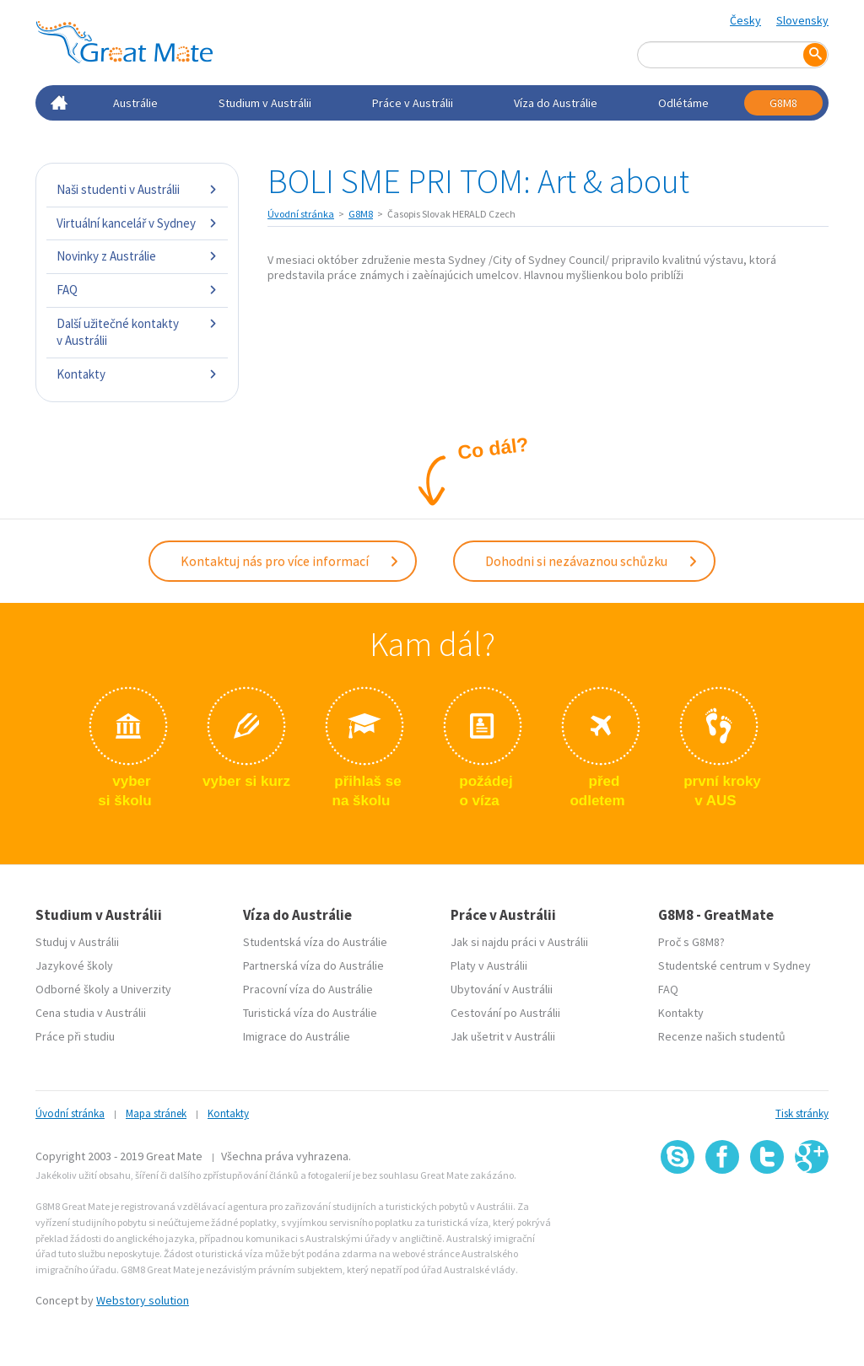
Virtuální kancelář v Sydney (137, 223)
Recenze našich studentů (722, 1036)
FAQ (137, 290)
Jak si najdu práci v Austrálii (519, 941)
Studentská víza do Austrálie (315, 941)
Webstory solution (142, 1300)
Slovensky (802, 20)
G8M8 (783, 102)
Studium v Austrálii (265, 102)
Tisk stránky (802, 1113)
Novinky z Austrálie (137, 256)
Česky (745, 20)
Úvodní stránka (300, 213)
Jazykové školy (74, 965)
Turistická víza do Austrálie (310, 1012)
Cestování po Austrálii (505, 1012)
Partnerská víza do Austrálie (313, 965)
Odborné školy (72, 989)
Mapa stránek (156, 1113)
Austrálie (135, 102)
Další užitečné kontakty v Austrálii (137, 331)
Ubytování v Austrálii (502, 989)
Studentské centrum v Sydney (734, 965)
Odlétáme (683, 102)
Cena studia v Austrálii (90, 1012)
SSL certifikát (767, 1210)
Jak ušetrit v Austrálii (503, 1036)
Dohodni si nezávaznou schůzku (592, 560)
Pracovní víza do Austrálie (308, 989)
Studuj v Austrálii (77, 941)
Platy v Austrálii (489, 965)
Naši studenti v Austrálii (137, 189)
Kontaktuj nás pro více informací (290, 560)
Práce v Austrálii (412, 102)
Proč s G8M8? (691, 941)
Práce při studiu (75, 1036)
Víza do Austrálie (555, 102)
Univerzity (146, 989)
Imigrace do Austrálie (296, 1036)
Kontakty (137, 374)
